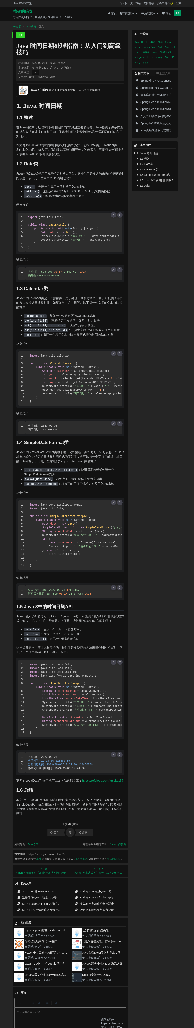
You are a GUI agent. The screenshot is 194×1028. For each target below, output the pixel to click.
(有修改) (61, 62)
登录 (178, 3)
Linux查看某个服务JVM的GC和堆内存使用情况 (54, 974)
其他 (173, 47)
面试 (160, 42)
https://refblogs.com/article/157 (102, 780)
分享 (83, 832)
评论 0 (65, 67)
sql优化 (159, 57)
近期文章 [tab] (163, 73)
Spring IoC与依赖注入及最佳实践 (40, 909)
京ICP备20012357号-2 (83, 1013)
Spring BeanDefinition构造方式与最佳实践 (46, 903)
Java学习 (30, 26)
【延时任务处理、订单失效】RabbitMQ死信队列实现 (115, 941)
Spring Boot (149, 47)
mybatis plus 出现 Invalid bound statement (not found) (58, 930)
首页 (112, 13)
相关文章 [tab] (142, 73)
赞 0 (54, 67)
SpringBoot (140, 57)
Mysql (138, 47)
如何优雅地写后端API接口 (41, 941)
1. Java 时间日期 (146, 153)
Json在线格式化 (22, 3)
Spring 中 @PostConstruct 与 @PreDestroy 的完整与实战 (56, 891)
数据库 (146, 52)
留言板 (124, 3)
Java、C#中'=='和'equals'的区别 (45, 963)
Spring (168, 42)
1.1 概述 (143, 158)
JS (173, 57)
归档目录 (91, 1006)
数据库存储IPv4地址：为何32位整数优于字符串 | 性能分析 (56, 897)
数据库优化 (166, 52)
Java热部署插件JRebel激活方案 (102, 963)
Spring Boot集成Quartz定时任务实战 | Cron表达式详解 (112, 891)
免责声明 (105, 1006)
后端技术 (149, 13)
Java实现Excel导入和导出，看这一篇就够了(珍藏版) (115, 952)
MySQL (144, 42)
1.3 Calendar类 (148, 169)
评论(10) (50, 935)
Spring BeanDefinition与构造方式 (98, 897)
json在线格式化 (51, 1006)
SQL (167, 57)
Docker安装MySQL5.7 (96, 974)
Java (35, 72)
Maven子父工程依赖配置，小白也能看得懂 (52, 952)
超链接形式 (81, 858)
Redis (150, 57)
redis (138, 52)
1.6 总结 (143, 185)
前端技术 (128, 13)
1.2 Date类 (145, 163)
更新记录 (77, 1006)
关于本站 (135, 3)
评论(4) (49, 957)
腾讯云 (66, 1013)
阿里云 (56, 1013)
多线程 (155, 52)
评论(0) (105, 935)
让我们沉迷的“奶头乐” (96, 930)
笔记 (166, 13)
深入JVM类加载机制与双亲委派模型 (100, 903)
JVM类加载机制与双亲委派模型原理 (100, 909)
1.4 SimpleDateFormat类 (154, 174)
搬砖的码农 (22, 11)
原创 (20, 35)
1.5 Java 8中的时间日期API (155, 180)
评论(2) (48, 946)
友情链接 (148, 3)
